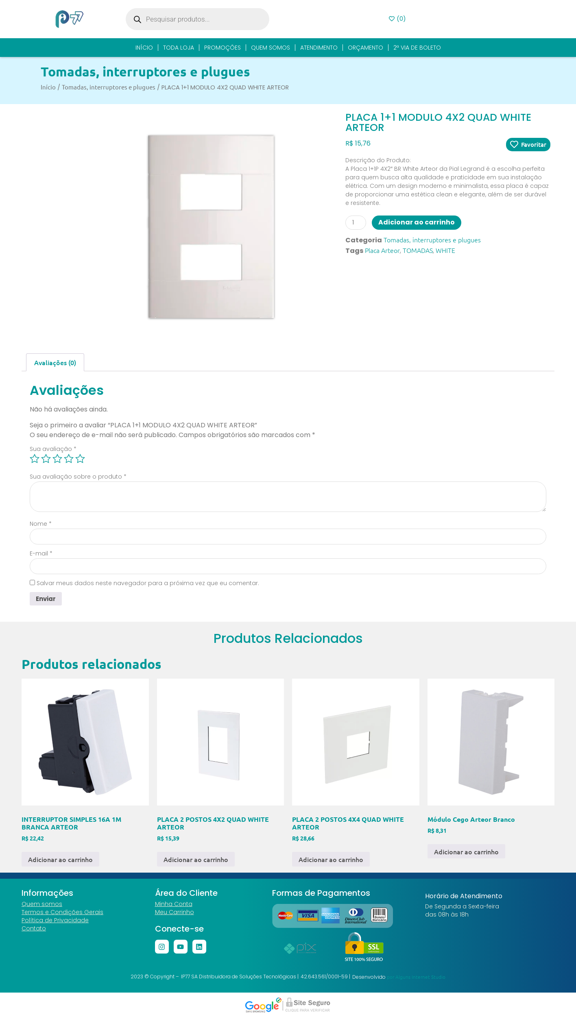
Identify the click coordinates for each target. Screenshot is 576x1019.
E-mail (41, 553)
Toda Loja (178, 48)
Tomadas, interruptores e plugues (145, 71)
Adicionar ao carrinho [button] (60, 860)
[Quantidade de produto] (355, 223)
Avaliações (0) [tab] (55, 362)
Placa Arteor (382, 250)
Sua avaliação (53, 449)
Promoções (222, 48)
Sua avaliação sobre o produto (78, 476)
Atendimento (319, 48)
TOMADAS (418, 250)
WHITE (445, 250)
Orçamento (365, 48)
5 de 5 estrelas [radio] (80, 459)
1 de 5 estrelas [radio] (34, 459)
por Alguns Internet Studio (416, 977)
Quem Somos (270, 48)
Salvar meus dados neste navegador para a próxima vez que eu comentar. (148, 583)
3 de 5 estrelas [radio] (57, 459)
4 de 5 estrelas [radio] (69, 459)
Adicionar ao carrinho (416, 222)
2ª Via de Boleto (417, 48)
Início (144, 48)
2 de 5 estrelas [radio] (46, 459)
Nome (41, 524)
